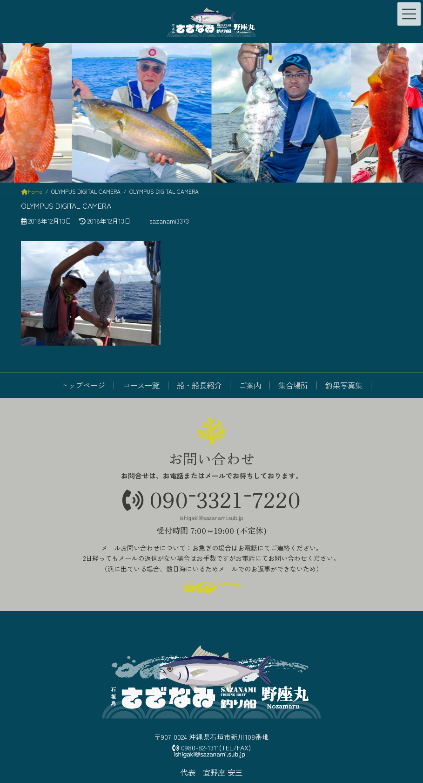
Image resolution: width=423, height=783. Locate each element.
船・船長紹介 (199, 385)
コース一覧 (141, 385)
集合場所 (293, 385)
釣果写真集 (344, 385)
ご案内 (250, 385)
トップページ (82, 385)
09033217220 (211, 498)
